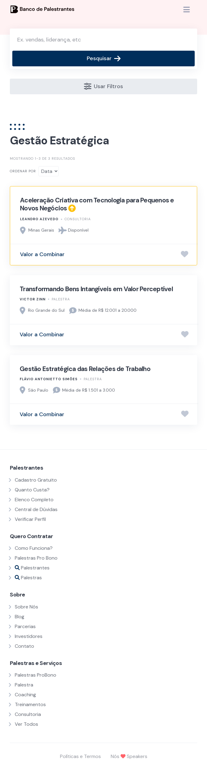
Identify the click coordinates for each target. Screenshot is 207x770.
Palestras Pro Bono (36, 558)
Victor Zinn (33, 299)
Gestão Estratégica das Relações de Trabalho (85, 369)
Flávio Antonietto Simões (49, 379)
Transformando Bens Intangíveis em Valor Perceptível (96, 289)
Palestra (61, 299)
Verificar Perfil (30, 519)
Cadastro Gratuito (36, 480)
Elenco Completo (34, 499)
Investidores (28, 636)
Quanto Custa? (32, 490)
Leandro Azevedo (39, 219)
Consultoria (78, 219)
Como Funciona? (34, 548)
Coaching (25, 694)
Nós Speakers (129, 756)
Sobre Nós (26, 607)
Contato (24, 646)
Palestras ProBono (35, 675)
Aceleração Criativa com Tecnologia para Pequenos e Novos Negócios (97, 204)
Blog (19, 616)
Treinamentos (30, 704)
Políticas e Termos (80, 756)
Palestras (28, 577)
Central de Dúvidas (36, 509)
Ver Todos (26, 724)
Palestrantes (32, 568)
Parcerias (25, 626)
